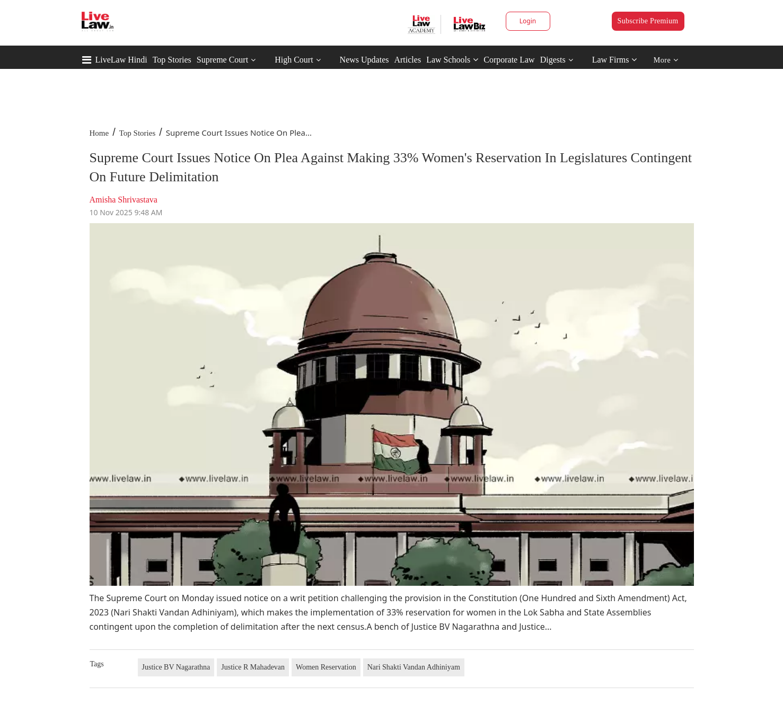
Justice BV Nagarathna (176, 667)
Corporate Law (508, 59)
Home (99, 133)
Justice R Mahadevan (253, 667)
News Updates (364, 59)
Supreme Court (222, 59)
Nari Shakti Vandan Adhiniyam (413, 667)
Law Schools (452, 59)
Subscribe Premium (648, 21)
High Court (294, 59)
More (666, 60)
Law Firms (614, 59)
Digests (553, 59)
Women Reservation (326, 667)
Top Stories (172, 59)
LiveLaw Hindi (121, 59)
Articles (407, 59)
